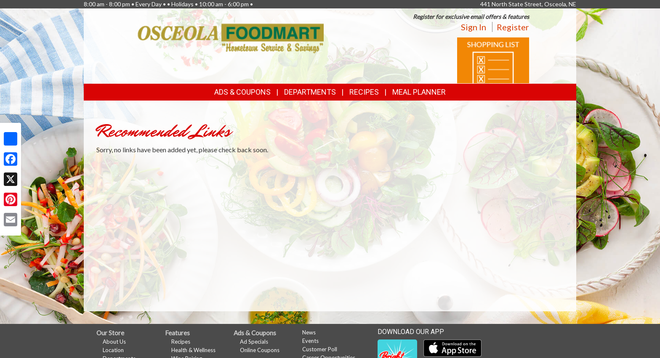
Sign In (473, 27)
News (309, 332)
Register (513, 27)
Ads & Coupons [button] (242, 92)
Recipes (364, 92)
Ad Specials (254, 341)
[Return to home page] (231, 37)
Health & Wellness (193, 350)
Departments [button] (310, 92)
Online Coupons (259, 350)
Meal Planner (419, 92)
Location (113, 350)
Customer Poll (319, 349)
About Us (114, 341)
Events (310, 340)
